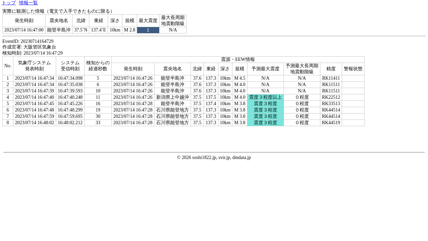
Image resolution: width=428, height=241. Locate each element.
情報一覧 (28, 2)
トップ (9, 2)
